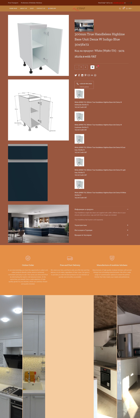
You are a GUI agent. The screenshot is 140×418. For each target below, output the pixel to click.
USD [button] (130, 10)
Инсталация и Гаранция (102, 230)
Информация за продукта (102, 209)
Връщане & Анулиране (102, 235)
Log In (128, 3)
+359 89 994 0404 (84, 84)
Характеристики (102, 225)
